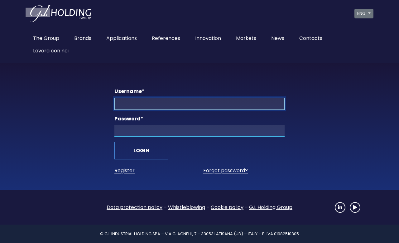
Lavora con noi (51, 50)
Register (124, 170)
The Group (46, 38)
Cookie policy (227, 207)
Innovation (208, 38)
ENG (362, 13)
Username (129, 91)
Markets (246, 38)
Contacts (310, 38)
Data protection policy (134, 207)
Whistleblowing (186, 207)
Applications (121, 38)
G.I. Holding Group (270, 207)
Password (128, 118)
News (277, 38)
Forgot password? (225, 170)
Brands (82, 38)
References (166, 38)
